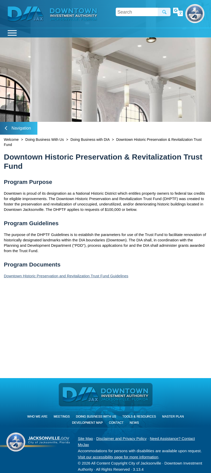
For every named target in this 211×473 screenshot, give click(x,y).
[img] (73, 14)
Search (164, 12)
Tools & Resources (139, 416)
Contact (116, 423)
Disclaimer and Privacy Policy (121, 438)
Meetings (62, 416)
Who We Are (37, 416)
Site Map (85, 438)
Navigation (18, 128)
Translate (178, 12)
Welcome (11, 139)
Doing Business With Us (44, 139)
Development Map (87, 423)
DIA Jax (26, 14)
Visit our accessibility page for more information (118, 457)
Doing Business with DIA (90, 139)
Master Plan (173, 416)
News (134, 423)
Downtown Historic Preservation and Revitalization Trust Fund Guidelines (66, 276)
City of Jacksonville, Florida (194, 13)
